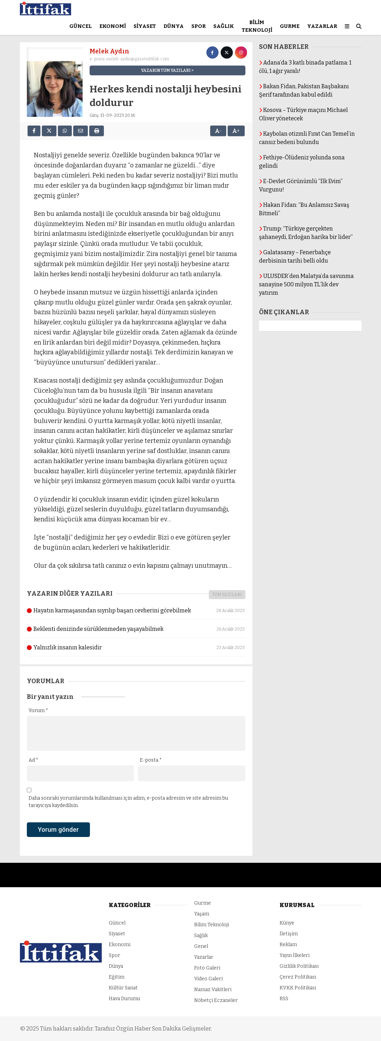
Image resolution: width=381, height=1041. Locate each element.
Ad (33, 760)
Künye (287, 923)
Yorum (38, 711)
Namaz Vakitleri (212, 990)
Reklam (288, 945)
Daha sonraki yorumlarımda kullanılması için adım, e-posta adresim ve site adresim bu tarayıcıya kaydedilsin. (128, 801)
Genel (201, 946)
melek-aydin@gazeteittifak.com (137, 58)
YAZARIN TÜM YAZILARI (166, 70)
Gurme (289, 26)
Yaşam (201, 914)
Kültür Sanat (123, 988)
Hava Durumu (124, 999)
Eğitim (116, 977)
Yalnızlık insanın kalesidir (136, 647)
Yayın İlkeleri (295, 955)
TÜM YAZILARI (227, 594)
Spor (198, 26)
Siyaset (145, 26)
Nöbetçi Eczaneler (216, 1000)
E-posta (151, 760)
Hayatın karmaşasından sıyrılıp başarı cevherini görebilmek (136, 610)
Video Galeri (208, 979)
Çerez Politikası (298, 977)
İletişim (289, 934)
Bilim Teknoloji (257, 26)
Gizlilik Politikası (299, 966)
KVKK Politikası (298, 988)
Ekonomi (112, 26)
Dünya (173, 26)
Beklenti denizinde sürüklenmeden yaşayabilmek (136, 629)
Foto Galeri (207, 968)
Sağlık (223, 26)
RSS (284, 999)
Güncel (80, 26)
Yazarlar (322, 26)
